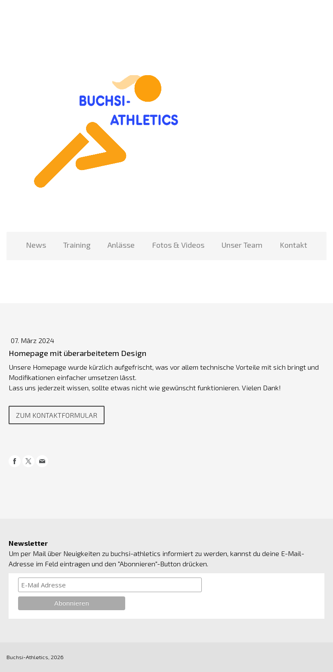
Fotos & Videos (178, 244)
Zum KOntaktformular (56, 415)
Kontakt (293, 244)
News (36, 244)
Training (76, 244)
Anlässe (121, 244)
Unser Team (242, 244)
